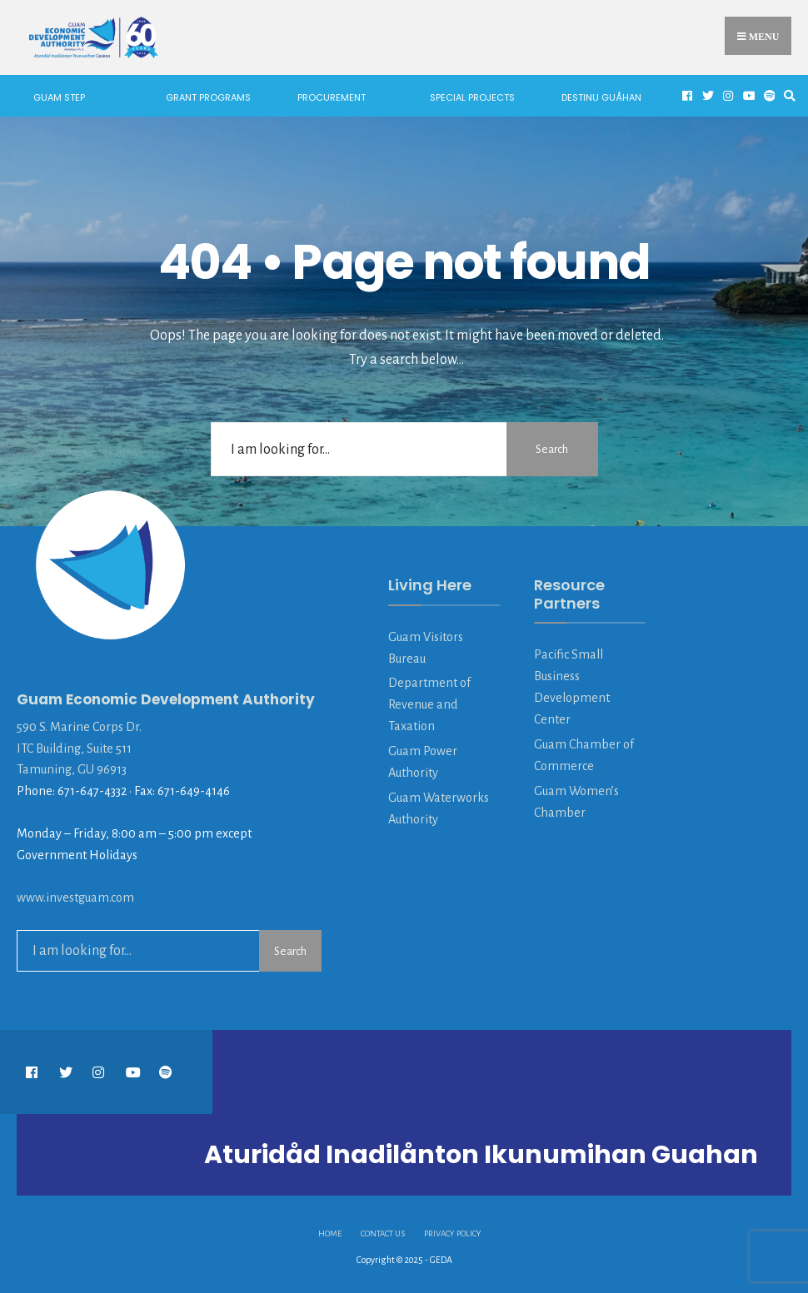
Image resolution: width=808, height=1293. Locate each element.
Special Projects (472, 97)
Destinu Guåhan (601, 97)
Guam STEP (59, 97)
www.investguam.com (75, 897)
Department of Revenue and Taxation (429, 704)
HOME (330, 1233)
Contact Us (383, 1233)
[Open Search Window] (787, 96)
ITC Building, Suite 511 (74, 748)
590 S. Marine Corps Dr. (79, 727)
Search (552, 449)
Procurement (331, 97)
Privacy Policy (452, 1233)
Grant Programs (208, 97)
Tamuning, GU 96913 (72, 769)
